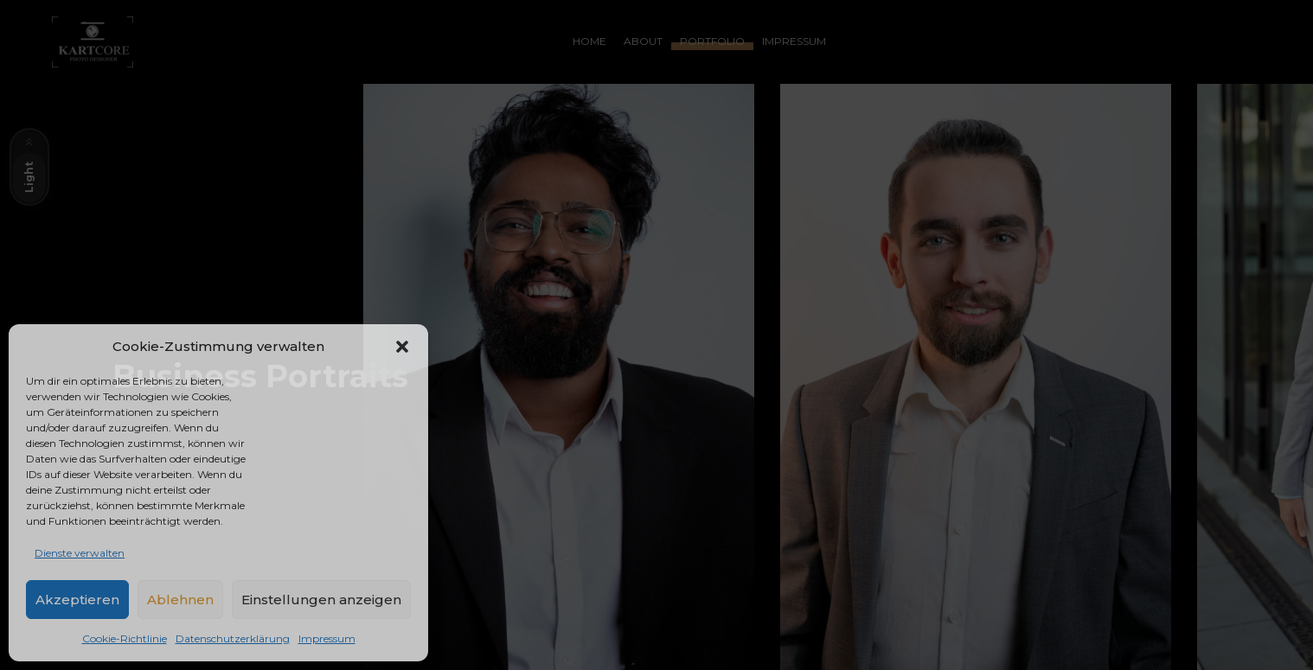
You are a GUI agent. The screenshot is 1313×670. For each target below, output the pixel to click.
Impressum (326, 638)
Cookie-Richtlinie (124, 638)
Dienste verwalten (80, 552)
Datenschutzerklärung (233, 638)
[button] (402, 346)
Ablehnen (180, 599)
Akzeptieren (77, 599)
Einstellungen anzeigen (321, 599)
